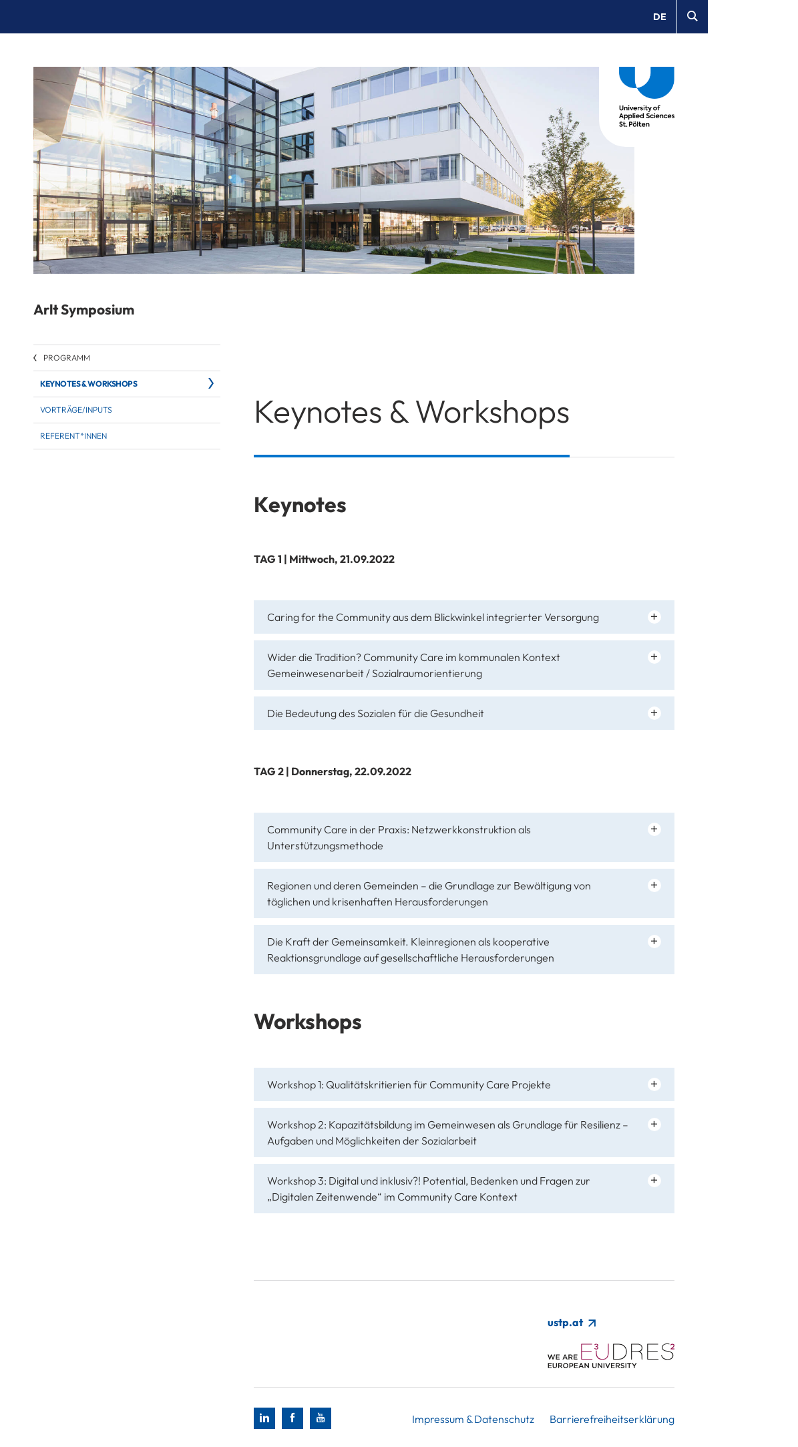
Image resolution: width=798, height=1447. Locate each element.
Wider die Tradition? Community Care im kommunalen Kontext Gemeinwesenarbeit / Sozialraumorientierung (413, 665)
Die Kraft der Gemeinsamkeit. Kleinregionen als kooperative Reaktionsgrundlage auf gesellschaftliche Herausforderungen (410, 949)
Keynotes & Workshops (89, 384)
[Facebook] (292, 1418)
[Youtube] (320, 1418)
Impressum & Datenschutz (473, 1419)
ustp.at (571, 1322)
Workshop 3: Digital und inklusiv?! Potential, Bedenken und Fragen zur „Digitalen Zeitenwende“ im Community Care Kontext (428, 1188)
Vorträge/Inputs (76, 410)
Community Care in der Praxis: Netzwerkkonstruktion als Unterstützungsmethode (399, 837)
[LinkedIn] (264, 1418)
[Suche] (692, 16)
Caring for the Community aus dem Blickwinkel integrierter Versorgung (433, 617)
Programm (66, 358)
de (659, 17)
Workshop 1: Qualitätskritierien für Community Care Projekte (409, 1084)
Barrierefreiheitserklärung (612, 1419)
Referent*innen (73, 436)
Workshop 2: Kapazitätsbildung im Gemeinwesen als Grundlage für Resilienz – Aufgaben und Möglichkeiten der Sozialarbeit (447, 1132)
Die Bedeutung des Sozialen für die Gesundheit (375, 713)
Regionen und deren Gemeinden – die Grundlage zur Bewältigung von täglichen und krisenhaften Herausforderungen (429, 893)
